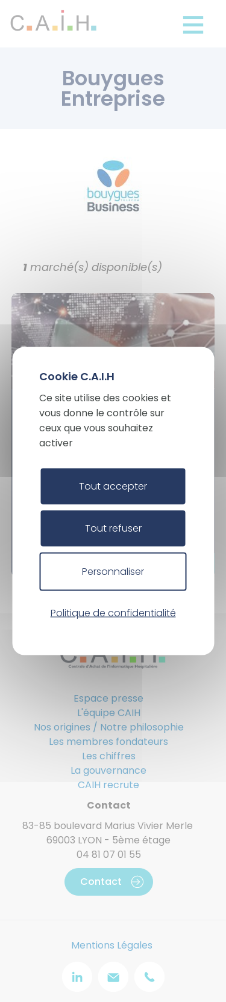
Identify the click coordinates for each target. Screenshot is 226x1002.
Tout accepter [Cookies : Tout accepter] (113, 486)
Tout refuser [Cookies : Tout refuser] (113, 528)
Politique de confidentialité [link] (113, 612)
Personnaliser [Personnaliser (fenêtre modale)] (113, 571)
